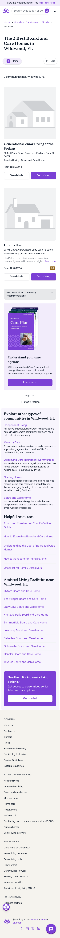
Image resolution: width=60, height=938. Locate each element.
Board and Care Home (26, 22)
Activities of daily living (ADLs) (19, 888)
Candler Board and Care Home (22, 654)
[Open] (54, 11)
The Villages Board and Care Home (25, 599)
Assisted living (11, 781)
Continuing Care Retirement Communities (29, 460)
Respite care (10, 810)
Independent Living (15, 425)
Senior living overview (15, 833)
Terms (43, 920)
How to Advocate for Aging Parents (25, 559)
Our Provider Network (15, 871)
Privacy (35, 920)
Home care (9, 804)
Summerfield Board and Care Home (25, 623)
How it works (10, 865)
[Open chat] (51, 929)
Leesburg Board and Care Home (23, 630)
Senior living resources (15, 853)
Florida (45, 22)
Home (7, 22)
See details (16, 175)
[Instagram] (27, 928)
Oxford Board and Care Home (22, 591)
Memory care (11, 798)
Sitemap (17, 923)
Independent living (13, 787)
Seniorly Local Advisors (16, 877)
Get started (30, 698)
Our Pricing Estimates (15, 754)
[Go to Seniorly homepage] (6, 11)
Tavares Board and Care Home (22, 662)
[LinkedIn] (38, 928)
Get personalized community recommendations (30, 294)
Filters (12, 61)
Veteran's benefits (13, 882)
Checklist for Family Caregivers (23, 568)
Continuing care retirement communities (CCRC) (29, 821)
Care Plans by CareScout (17, 848)
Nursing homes (11, 827)
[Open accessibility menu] (6, 907)
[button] (47, 11)
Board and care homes (15, 792)
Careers (8, 737)
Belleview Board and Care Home (23, 638)
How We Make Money (15, 749)
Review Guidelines (13, 760)
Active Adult (10, 815)
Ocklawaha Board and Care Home (24, 646)
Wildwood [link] (9, 27)
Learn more (30, 382)
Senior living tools (13, 859)
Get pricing (43, 175)
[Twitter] (33, 928)
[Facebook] (21, 928)
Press (7, 743)
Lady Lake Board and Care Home (24, 607)
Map (50, 61)
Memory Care (12, 442)
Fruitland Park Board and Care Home (26, 615)
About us (8, 725)
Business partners (13, 903)
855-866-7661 (47, 3)
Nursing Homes (13, 477)
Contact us (9, 731)
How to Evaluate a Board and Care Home (28, 536)
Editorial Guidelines (14, 766)
